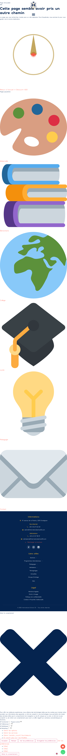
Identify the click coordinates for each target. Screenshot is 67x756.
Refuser (13, 741)
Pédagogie (32, 564)
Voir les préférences (26, 741)
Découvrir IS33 (21, 90)
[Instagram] (33, 547)
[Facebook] (28, 547)
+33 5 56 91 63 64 (34, 527)
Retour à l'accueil (8, 90)
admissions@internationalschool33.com (34, 539)
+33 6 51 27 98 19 (35, 536)
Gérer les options (10, 730)
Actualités (33, 574)
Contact (63, 746)
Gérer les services (10, 733)
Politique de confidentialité (33, 597)
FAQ (33, 581)
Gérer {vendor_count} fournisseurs (17, 735)
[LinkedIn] (38, 547)
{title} (6, 746)
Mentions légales (33, 591)
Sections (32, 557)
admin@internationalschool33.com (34, 530)
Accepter (5, 741)
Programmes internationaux (32, 561)
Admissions (32, 567)
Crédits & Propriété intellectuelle (33, 599)
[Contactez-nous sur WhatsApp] (63, 752)
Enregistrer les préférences (46, 741)
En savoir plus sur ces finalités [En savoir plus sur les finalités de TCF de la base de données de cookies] (15, 738)
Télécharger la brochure (33, 542)
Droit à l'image (33, 594)
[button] (33, 14)
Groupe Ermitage (33, 577)
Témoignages (33, 570)
